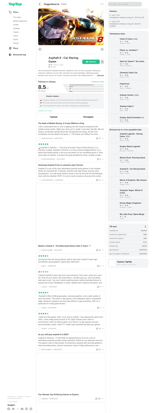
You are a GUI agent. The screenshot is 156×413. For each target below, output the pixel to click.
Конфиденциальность (14, 398)
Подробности (51, 4)
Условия (27, 396)
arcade (16, 25)
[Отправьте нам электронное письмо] (30, 409)
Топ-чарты (17, 17)
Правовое (20, 396)
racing (15, 43)
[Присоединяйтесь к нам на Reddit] (26, 409)
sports (15, 39)
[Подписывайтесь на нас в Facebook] (8, 409)
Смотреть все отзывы (45, 111)
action (15, 36)
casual (15, 32)
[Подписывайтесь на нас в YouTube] (22, 409)
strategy (16, 28)
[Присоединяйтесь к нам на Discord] (13, 409)
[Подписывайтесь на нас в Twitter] (17, 409)
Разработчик (11, 396)
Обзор (64, 4)
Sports (61, 64)
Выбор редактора (20, 21)
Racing (56, 64)
